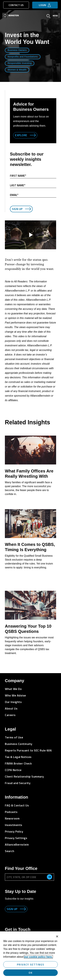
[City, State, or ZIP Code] (29, 877)
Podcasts (11, 812)
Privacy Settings (16, 838)
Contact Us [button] (16, 5)
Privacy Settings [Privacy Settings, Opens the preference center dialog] (30, 964)
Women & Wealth (17, 69)
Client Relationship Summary (24, 776)
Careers (10, 715)
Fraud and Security (17, 783)
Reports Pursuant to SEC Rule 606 (28, 750)
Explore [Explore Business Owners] (21, 135)
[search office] (49, 877)
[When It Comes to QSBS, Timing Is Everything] (30, 523)
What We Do (13, 689)
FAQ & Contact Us (17, 805)
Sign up (12, 909)
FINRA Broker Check (18, 763)
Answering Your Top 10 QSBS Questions (28, 629)
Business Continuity (18, 744)
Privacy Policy (14, 831)
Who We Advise (15, 695)
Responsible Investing (20, 63)
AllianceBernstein (17, 844)
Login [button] (42, 5)
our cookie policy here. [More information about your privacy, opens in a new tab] (38, 956)
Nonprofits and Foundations (23, 56)
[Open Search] (48, 16)
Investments (13, 825)
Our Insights (13, 702)
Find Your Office (21, 868)
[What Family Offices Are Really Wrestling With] (30, 450)
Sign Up (17, 209)
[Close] (57, 936)
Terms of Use (14, 737)
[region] (30, 955)
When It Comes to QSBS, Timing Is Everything (30, 547)
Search (9, 851)
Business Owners (17, 50)
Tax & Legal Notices (18, 757)
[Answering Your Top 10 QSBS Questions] (30, 605)
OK (31, 973)
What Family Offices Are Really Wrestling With (29, 474)
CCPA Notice (13, 770)
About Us (11, 708)
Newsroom (12, 818)
